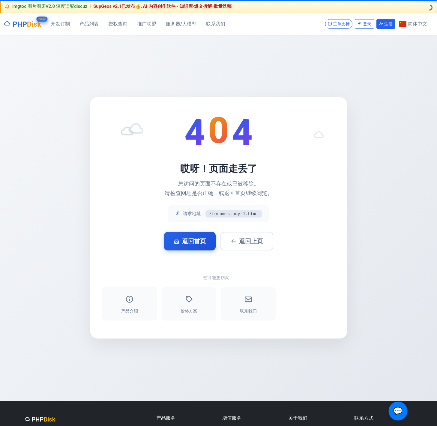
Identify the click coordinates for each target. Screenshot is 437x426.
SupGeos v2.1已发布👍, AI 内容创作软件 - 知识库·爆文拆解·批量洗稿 (162, 6)
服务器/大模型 (181, 24)
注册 (386, 24)
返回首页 (190, 241)
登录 (364, 24)
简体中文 (413, 24)
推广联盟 (146, 24)
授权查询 (117, 24)
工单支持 (339, 24)
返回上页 (247, 241)
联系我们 (215, 24)
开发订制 (60, 24)
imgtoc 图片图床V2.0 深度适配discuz (49, 6)
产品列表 (89, 24)
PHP (22, 23)
